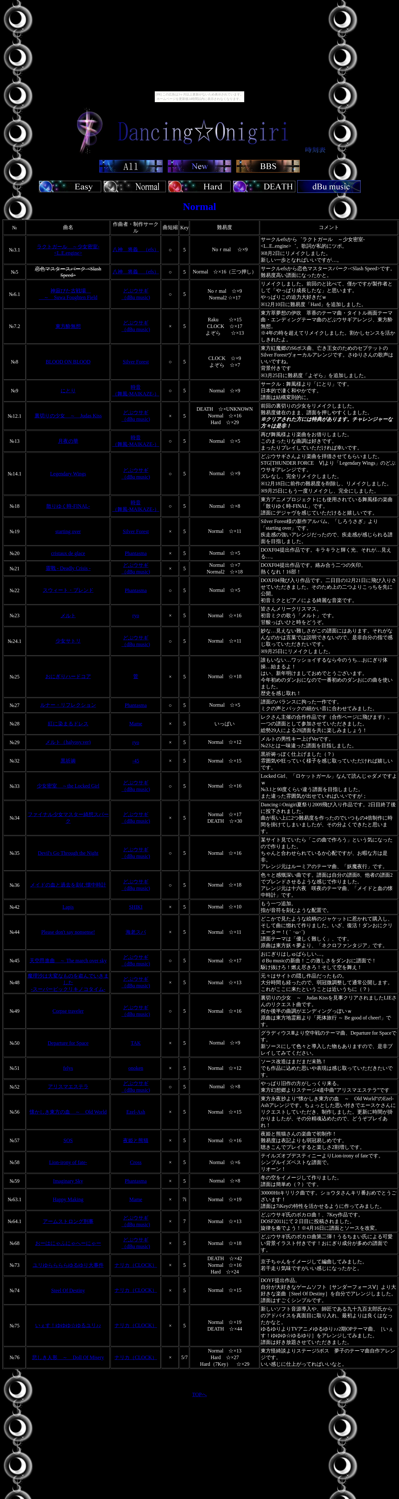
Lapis (68, 907)
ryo (135, 615)
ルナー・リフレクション (68, 705)
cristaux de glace (68, 553)
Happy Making (68, 1199)
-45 (135, 760)
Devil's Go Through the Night (68, 853)
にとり (68, 390)
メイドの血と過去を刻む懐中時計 (68, 884)
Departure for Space (68, 1043)
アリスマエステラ (68, 1086)
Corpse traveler (68, 1011)
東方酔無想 (68, 326)
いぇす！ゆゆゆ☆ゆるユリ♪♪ (68, 1325)
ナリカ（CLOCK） (135, 1265)
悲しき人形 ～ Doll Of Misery (68, 1357)
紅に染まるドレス (68, 723)
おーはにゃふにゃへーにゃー (68, 1243)
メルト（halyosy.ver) (68, 742)
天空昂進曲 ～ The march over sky (68, 960)
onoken (135, 1068)
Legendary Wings (68, 473)
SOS (68, 1140)
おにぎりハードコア (68, 676)
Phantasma (136, 553)
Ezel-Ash (135, 1112)
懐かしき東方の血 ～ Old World (68, 1112)
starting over (68, 531)
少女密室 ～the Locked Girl (68, 786)
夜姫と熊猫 (135, 1140)
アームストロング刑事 (68, 1221)
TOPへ (199, 1394)
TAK (136, 1043)
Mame (135, 723)
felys (68, 1068)
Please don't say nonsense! (68, 932)
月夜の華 (68, 441)
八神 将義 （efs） (136, 249)
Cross (135, 1162)
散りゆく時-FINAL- (68, 506)
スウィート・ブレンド (68, 590)
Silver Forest (136, 361)
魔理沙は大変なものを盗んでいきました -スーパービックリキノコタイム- (68, 982)
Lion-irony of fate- (68, 1162)
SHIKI (136, 907)
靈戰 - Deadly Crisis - (68, 568)
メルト (68, 615)
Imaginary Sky (68, 1181)
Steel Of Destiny (68, 1290)
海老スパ (136, 932)
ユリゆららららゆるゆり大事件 (68, 1265)
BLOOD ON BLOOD (68, 361)
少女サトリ (68, 641)
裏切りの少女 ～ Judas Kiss (68, 415)
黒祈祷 (68, 760)
